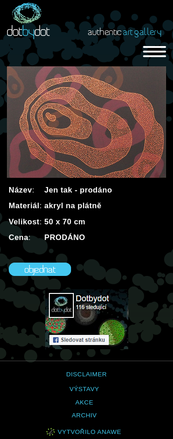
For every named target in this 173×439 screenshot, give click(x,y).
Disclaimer (86, 374)
